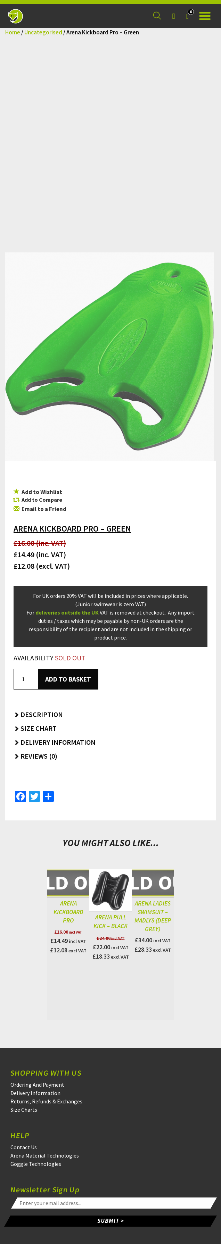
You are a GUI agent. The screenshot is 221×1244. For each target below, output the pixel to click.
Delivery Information (35, 1092)
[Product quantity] (26, 679)
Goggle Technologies (35, 1163)
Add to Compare (42, 499)
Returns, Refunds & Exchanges (46, 1101)
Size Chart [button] (35, 728)
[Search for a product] (157, 16)
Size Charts (23, 1109)
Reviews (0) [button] (35, 756)
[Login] (173, 16)
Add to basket (68, 679)
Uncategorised (43, 32)
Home (12, 32)
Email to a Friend (40, 509)
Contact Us (23, 1147)
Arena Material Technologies (44, 1155)
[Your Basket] (187, 16)
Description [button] (38, 714)
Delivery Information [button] (55, 742)
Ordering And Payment (37, 1084)
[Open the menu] (204, 16)
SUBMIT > (110, 1221)
